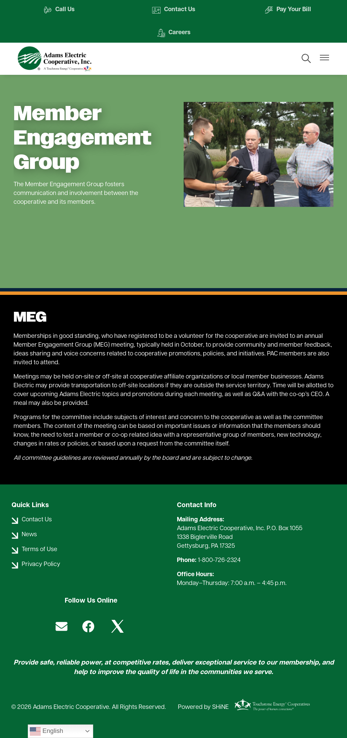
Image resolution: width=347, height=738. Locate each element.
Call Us (59, 10)
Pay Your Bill (288, 10)
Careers (173, 33)
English (46, 731)
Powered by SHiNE (203, 707)
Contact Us (173, 10)
